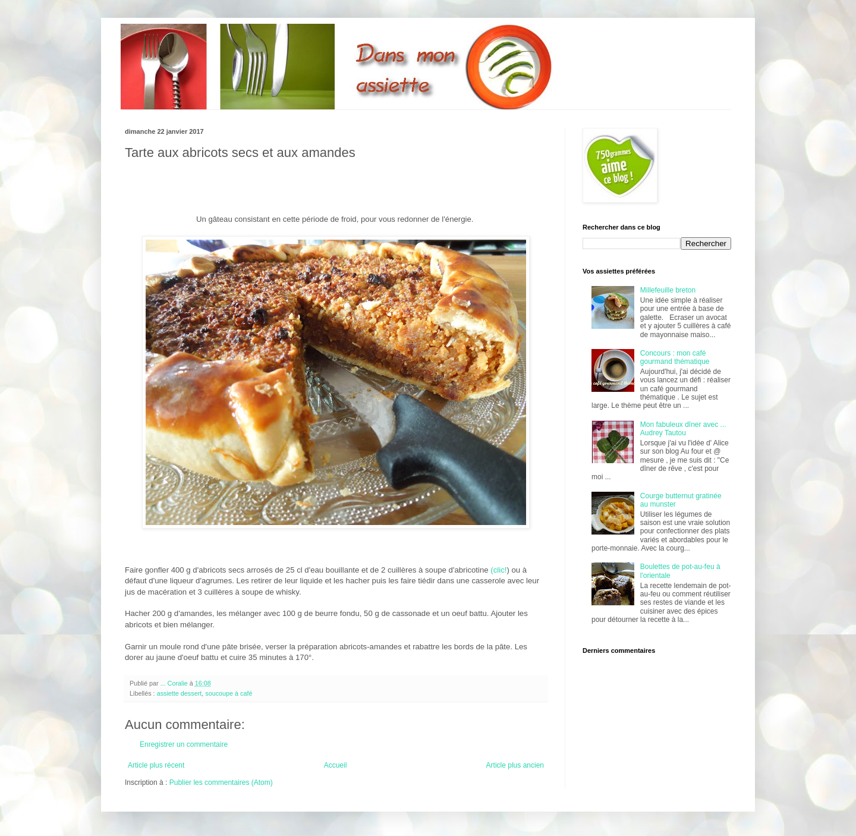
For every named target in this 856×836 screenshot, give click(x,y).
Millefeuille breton (668, 290)
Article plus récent (156, 765)
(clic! (498, 569)
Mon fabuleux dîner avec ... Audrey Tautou (683, 428)
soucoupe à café (228, 693)
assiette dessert (179, 693)
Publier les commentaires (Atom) (221, 782)
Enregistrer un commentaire (184, 744)
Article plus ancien (515, 765)
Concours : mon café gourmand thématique (675, 357)
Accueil (335, 765)
